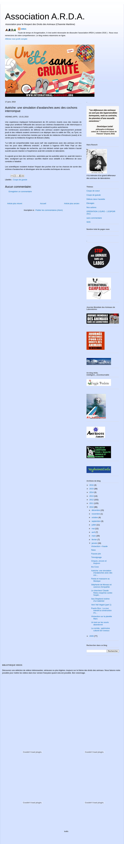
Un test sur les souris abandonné (100, 623)
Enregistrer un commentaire (20, 191)
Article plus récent (14, 203)
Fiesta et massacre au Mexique (100, 580)
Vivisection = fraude (99, 546)
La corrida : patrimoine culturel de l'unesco (100, 629)
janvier (95, 543)
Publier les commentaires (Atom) (49, 210)
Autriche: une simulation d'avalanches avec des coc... (101, 573)
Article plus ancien (71, 203)
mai (93, 528)
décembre (96, 510)
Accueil (43, 203)
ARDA (23, 29)
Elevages (90, 203)
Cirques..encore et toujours (98, 562)
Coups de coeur (93, 191)
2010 (91, 507)
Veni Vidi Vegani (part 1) (101, 605)
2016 (91, 485)
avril (94, 532)
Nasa (93, 550)
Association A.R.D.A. (45, 16)
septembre (96, 521)
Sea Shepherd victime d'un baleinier (100, 600)
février (94, 539)
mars (94, 536)
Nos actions (91, 207)
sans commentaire (94, 218)
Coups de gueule (20, 180)
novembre (96, 514)
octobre (95, 517)
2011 (91, 503)
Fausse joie (96, 554)
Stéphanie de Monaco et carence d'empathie (101, 586)
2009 (91, 636)
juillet (94, 525)
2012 (91, 500)
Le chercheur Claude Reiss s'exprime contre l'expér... (101, 592)
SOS (88, 222)
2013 (91, 496)
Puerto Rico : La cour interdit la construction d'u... (101, 610)
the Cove (95, 567)
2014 (91, 492)
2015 (91, 489)
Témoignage (96, 557)
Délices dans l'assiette (96, 199)
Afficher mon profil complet (16, 39)
